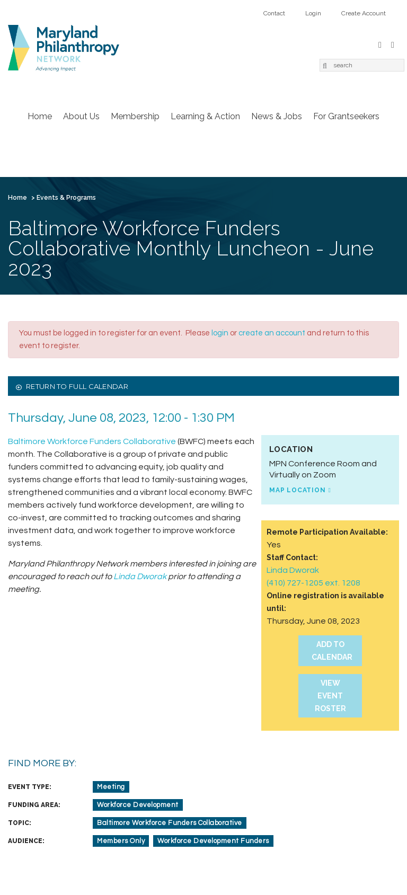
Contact (274, 13)
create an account (271, 333)
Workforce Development (138, 805)
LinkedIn (392, 43)
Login (313, 13)
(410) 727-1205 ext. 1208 (313, 583)
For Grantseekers (346, 116)
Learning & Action (205, 116)
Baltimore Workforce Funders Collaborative (92, 441)
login (219, 333)
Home (40, 116)
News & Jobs (276, 116)
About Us (81, 116)
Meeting (111, 787)
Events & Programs (66, 197)
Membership (135, 116)
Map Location (297, 490)
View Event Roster (330, 696)
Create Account (363, 13)
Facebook (380, 43)
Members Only (121, 841)
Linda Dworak (293, 570)
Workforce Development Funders (213, 841)
